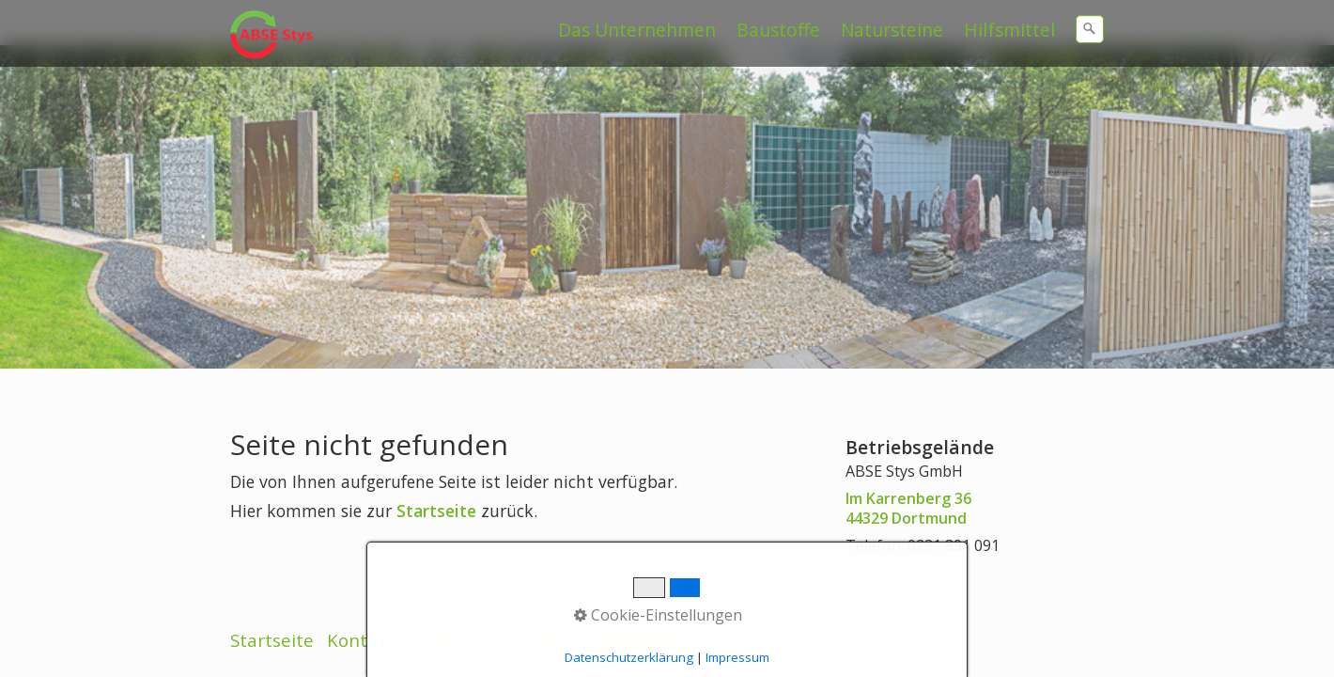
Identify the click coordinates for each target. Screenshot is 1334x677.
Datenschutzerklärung (610, 569)
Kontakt (361, 569)
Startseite (436, 490)
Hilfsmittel (1009, 29)
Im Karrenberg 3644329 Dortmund (908, 487)
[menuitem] (638, 30)
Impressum (455, 569)
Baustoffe (778, 29)
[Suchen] (1090, 29)
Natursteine (892, 29)
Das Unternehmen (637, 29)
